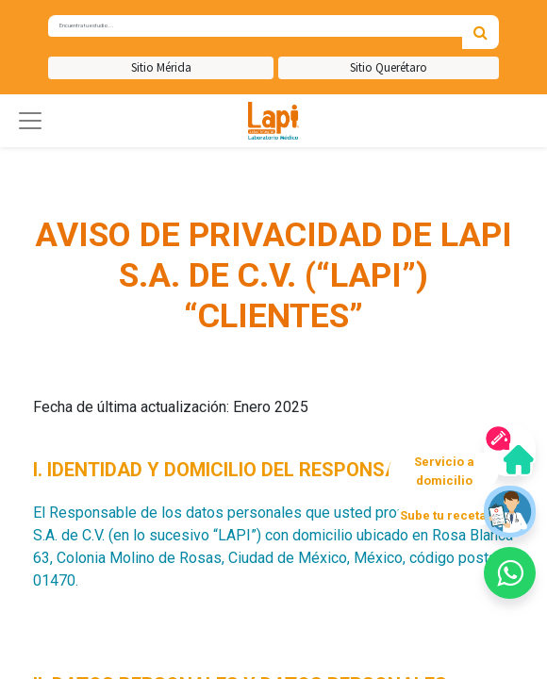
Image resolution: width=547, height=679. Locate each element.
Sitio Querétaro (388, 67)
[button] (30, 121)
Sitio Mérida (161, 67)
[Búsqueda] (480, 32)
